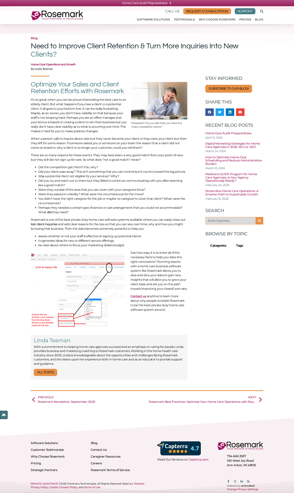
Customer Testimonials (47, 450)
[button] (261, 11)
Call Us (172, 11)
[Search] (259, 220)
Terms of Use (92, 487)
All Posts (45, 372)
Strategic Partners (44, 470)
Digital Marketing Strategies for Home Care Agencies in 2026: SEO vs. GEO (232, 145)
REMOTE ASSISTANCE (44, 483)
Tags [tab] (239, 245)
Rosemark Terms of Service (110, 470)
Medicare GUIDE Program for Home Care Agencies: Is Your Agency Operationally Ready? (231, 177)
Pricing (245, 19)
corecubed (248, 485)
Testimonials (184, 19)
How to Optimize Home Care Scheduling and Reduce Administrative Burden (233, 160)
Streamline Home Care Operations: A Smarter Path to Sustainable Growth (231, 192)
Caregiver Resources (106, 456)
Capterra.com (198, 459)
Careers (96, 463)
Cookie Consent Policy (63, 487)
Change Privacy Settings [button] (242, 489)
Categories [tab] (218, 245)
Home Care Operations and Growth (53, 64)
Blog (259, 19)
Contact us (138, 296)
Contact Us (99, 450)
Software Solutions (153, 19)
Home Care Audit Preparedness (228, 133)
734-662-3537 (236, 456)
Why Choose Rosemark (217, 19)
